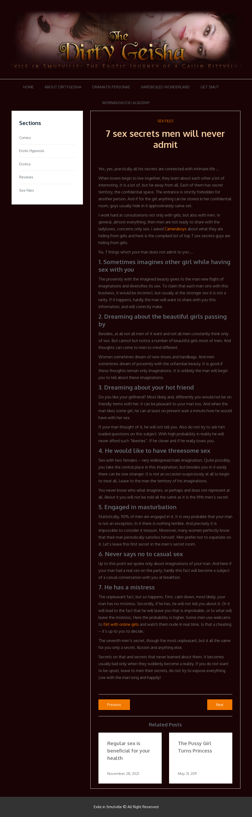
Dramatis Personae (111, 87)
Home (28, 87)
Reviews (26, 177)
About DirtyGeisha (63, 87)
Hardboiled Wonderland (165, 87)
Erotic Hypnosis (31, 150)
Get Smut (210, 87)
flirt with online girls (121, 624)
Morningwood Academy (126, 102)
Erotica (25, 164)
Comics (25, 137)
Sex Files (165, 121)
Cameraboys (176, 228)
